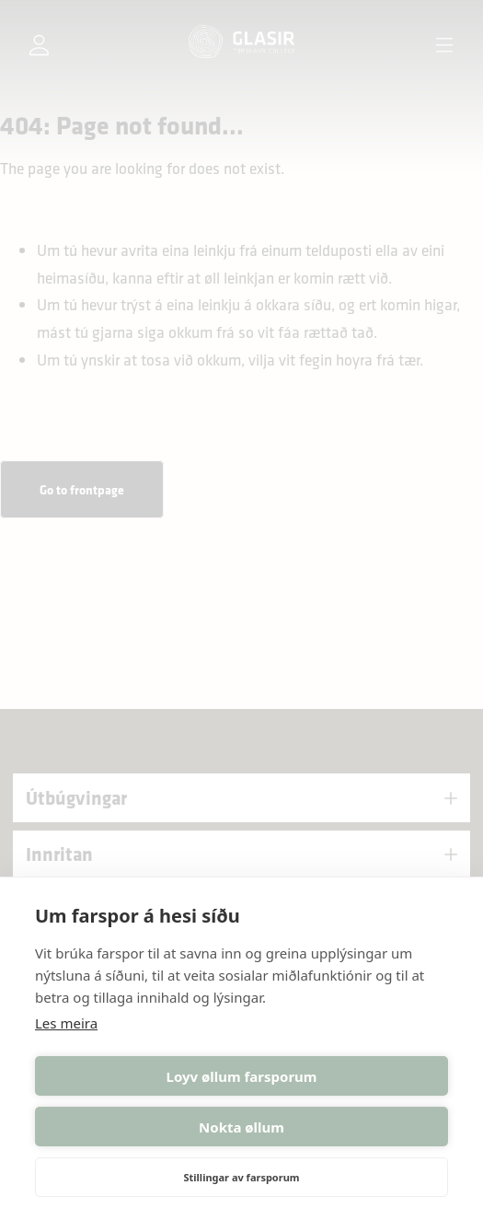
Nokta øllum (241, 1127)
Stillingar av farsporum (241, 1177)
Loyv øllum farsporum (242, 1076)
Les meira (66, 1023)
